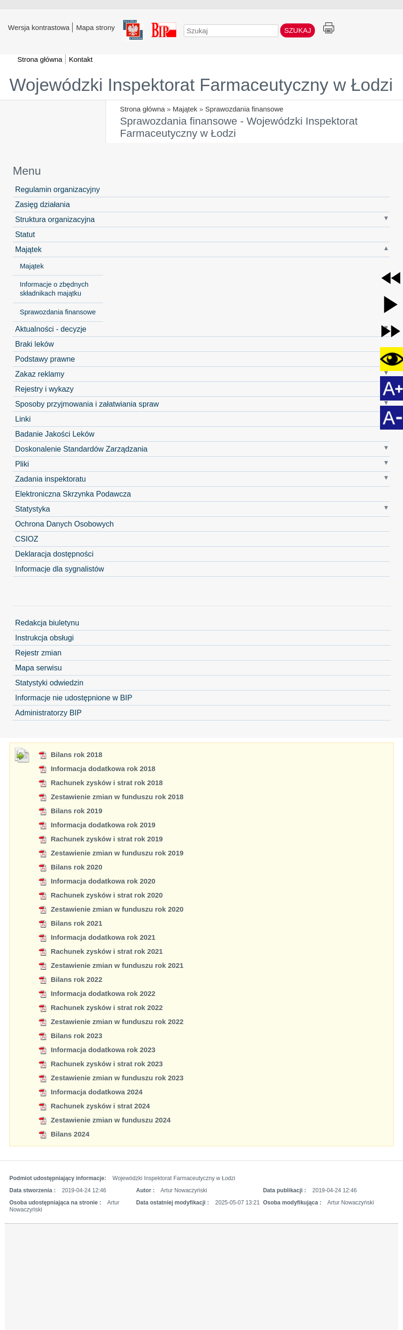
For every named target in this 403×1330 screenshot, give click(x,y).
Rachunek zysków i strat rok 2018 (100, 783)
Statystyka (32, 509)
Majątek (185, 109)
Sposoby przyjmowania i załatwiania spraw (87, 404)
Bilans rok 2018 (70, 754)
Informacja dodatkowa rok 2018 (97, 769)
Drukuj (328, 28)
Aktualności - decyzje (50, 329)
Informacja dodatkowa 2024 (90, 1092)
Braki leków (34, 344)
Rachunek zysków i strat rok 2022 (100, 1007)
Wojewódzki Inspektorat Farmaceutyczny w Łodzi (201, 85)
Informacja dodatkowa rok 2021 (97, 937)
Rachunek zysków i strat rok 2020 (100, 895)
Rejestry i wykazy (44, 389)
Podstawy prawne (45, 359)
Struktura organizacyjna (55, 219)
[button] (391, 278)
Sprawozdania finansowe (244, 109)
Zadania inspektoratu (50, 479)
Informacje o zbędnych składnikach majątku (54, 289)
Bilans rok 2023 (70, 1036)
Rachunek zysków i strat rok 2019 (100, 839)
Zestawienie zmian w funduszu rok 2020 (111, 909)
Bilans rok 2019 (70, 811)
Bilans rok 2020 (70, 867)
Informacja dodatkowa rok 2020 (97, 881)
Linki (22, 419)
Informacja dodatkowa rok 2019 (97, 825)
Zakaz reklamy (39, 374)
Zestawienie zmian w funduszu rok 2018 (111, 797)
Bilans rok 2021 (70, 923)
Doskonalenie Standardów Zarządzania (81, 449)
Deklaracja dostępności (54, 554)
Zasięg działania (42, 204)
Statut (25, 234)
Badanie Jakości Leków (54, 434)
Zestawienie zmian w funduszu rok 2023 (111, 1078)
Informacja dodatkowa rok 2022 (97, 993)
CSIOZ (26, 539)
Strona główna (142, 109)
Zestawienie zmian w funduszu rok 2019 (111, 853)
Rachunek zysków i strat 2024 (94, 1106)
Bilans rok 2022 (70, 979)
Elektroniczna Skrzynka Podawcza (73, 494)
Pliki (22, 464)
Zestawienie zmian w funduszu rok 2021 (111, 965)
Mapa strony (95, 27)
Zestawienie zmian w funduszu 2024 (104, 1120)
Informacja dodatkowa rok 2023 (97, 1050)
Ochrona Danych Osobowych (64, 524)
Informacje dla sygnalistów (59, 569)
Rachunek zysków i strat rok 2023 (100, 1064)
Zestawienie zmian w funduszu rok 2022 (111, 1021)
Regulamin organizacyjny (57, 189)
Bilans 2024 (64, 1134)
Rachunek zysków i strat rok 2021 (100, 951)
